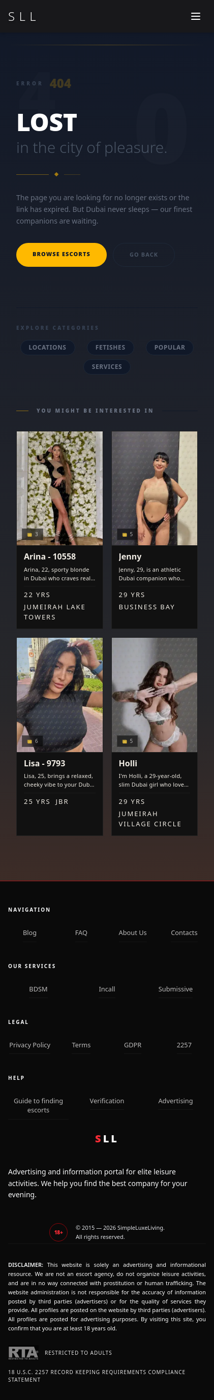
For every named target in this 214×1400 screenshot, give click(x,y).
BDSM (38, 988)
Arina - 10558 (50, 556)
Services (107, 366)
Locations (48, 347)
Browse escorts (61, 254)
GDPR (132, 1044)
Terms (81, 1044)
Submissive (176, 988)
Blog (30, 932)
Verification (107, 1100)
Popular (170, 347)
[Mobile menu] (196, 16)
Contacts (184, 932)
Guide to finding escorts (38, 1105)
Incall (107, 988)
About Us (133, 932)
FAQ (81, 932)
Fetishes (111, 347)
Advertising (175, 1100)
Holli (128, 763)
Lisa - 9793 (44, 763)
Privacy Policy (29, 1044)
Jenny (130, 556)
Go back (144, 254)
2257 (184, 1044)
